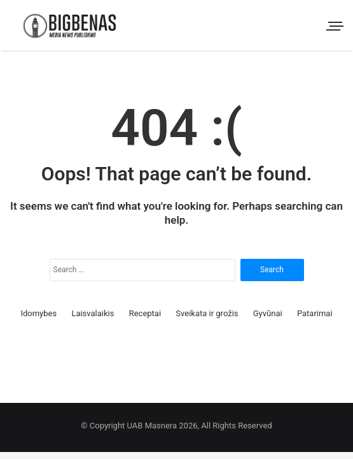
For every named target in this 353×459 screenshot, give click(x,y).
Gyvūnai (267, 313)
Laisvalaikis (92, 313)
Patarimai (315, 313)
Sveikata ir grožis (207, 313)
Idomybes (38, 313)
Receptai (145, 313)
